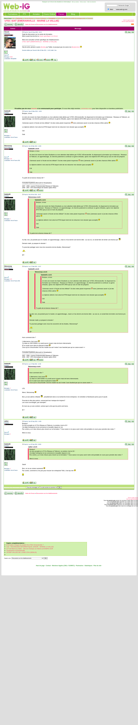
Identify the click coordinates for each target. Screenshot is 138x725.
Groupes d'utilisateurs (41, 18)
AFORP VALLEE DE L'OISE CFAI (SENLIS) (21, 552)
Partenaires (79, 565)
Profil (58, 18)
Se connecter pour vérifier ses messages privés (73, 18)
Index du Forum (30, 24)
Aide (13, 18)
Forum (61, 14)
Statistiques (88, 565)
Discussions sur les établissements (46, 24)
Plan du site (97, 565)
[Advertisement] (61, 85)
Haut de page (40, 565)
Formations (12, 14)
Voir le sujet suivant (128, 20)
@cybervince (76, 47)
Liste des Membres (29, 18)
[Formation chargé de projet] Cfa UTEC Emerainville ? (25, 545)
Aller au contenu (75, 2)
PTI (24, 14)
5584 (11, 57)
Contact (48, 565)
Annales (36, 14)
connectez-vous (86, 108)
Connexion (90, 18)
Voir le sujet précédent (128, 21)
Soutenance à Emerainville (15, 550)
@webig (43, 47)
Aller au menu (83, 2)
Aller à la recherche (91, 2)
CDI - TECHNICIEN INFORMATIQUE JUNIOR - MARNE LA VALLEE (30, 547)
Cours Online (49, 14)
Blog (73, 14)
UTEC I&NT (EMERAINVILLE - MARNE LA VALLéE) (32, 20)
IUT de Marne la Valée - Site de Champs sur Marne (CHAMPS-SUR (29, 549)
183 (11, 158)
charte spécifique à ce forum (48, 36)
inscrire (34, 108)
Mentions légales (57, 565)
